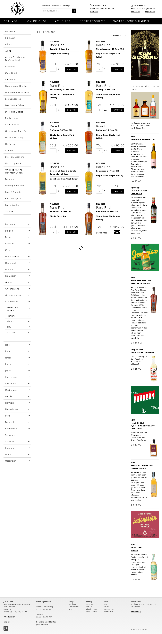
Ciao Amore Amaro (142, 123)
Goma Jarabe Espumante (142, 352)
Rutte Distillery (13, 204)
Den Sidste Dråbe (14, 105)
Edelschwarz (11, 118)
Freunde (107, 606)
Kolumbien (10, 383)
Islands (10, 321)
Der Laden (11, 21)
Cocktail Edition (138, 468)
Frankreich (10, 275)
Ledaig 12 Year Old (105, 89)
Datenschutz (109, 609)
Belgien (9, 230)
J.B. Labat (10, 37)
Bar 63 (89, 606)
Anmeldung (136, 611)
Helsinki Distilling (14, 137)
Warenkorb (99, 5)
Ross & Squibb (13, 191)
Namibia (9, 402)
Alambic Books (92, 609)
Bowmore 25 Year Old (107, 211)
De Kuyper (10, 143)
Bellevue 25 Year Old (60, 211)
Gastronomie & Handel (131, 21)
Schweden (10, 434)
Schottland (11, 428)
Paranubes (10, 179)
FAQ (105, 604)
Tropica (134, 550)
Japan (8, 370)
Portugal (9, 422)
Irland (8, 351)
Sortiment (73, 604)
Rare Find (57, 45)
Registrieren (150, 11)
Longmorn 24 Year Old (107, 170)
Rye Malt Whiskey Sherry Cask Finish (143, 427)
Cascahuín (10, 79)
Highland (11, 315)
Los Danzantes (13, 98)
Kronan (9, 150)
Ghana (8, 282)
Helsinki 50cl (137, 423)
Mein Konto (140, 5)
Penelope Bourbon (14, 185)
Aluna (8, 50)
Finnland (9, 269)
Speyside (11, 332)
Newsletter (56, 5)
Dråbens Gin (139, 128)
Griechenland (12, 288)
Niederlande (11, 409)
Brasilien (9, 243)
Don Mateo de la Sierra (17, 92)
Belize (8, 237)
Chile (7, 249)
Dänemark (10, 262)
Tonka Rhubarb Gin (142, 125)
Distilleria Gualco (14, 111)
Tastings (66, 5)
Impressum (108, 611)
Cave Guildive (12, 72)
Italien (8, 364)
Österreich (10, 460)
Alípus (8, 44)
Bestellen (94, 11)
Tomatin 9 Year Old (59, 49)
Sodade (9, 211)
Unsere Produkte (91, 21)
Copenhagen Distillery (17, 85)
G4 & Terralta (12, 124)
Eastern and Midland (13, 309)
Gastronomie (74, 606)
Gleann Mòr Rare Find (16, 130)
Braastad (10, 66)
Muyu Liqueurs (13, 163)
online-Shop (37, 21)
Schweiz (9, 441)
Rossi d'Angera (13, 198)
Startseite (46, 5)
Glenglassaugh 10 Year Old (110, 49)
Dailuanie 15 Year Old (107, 130)
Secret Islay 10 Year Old (62, 89)
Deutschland (12, 256)
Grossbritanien (13, 295)
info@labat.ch (9, 617)
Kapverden (11, 376)
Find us (7, 622)
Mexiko (9, 396)
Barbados (10, 224)
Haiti (7, 344)
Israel (8, 357)
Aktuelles (62, 21)
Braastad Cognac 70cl (142, 465)
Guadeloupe (11, 301)
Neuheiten (10, 31)
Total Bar (89, 604)
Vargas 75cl (137, 349)
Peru (7, 415)
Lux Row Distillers (14, 156)
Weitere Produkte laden (81, 248)
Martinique (11, 389)
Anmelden (135, 11)
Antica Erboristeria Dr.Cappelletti (15, 59)
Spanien (9, 447)
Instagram (6, 628)
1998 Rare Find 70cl (141, 280)
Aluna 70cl (136, 547)
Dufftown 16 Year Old (61, 130)
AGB (70, 609)
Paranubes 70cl (139, 190)
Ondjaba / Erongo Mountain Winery (14, 171)
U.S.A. (8, 454)
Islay (9, 326)
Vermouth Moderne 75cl (143, 139)
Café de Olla (136, 193)
